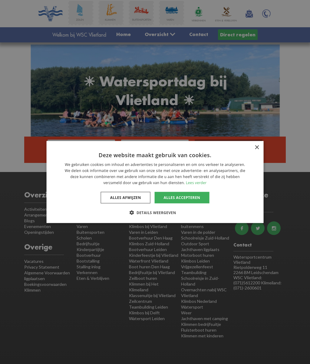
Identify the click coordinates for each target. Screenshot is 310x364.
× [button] (256, 147)
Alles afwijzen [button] (125, 197)
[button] (155, 212)
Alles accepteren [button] (182, 197)
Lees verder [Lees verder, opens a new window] (196, 182)
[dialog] (155, 182)
